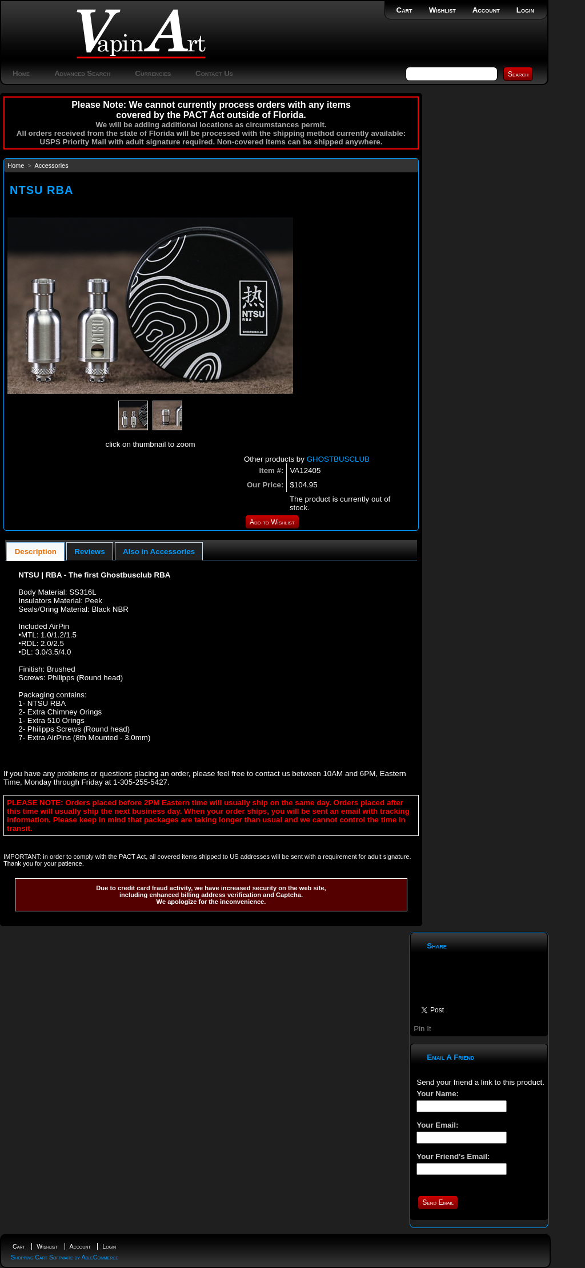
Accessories (51, 165)
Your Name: (437, 1093)
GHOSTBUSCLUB (338, 459)
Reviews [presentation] (89, 551)
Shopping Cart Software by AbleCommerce (64, 1257)
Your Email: (437, 1125)
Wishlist (442, 10)
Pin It (422, 1028)
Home (21, 73)
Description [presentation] (36, 551)
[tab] (35, 551)
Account (486, 10)
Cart (404, 10)
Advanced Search (82, 73)
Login (525, 10)
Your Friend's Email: (453, 1156)
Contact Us (214, 73)
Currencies (153, 73)
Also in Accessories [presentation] (159, 551)
